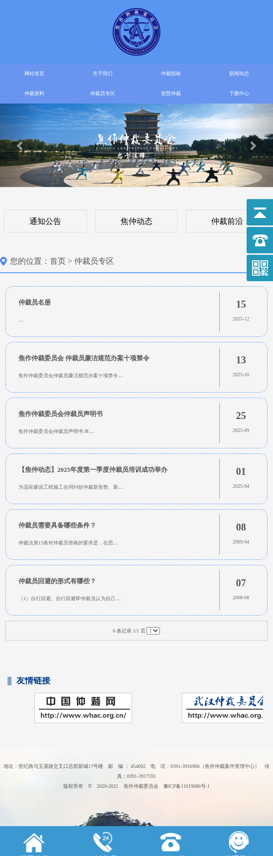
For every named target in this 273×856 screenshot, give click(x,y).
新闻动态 (239, 73)
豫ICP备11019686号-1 (186, 786)
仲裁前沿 (227, 221)
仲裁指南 (171, 73)
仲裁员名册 (34, 302)
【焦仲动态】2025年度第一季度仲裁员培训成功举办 (92, 469)
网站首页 (34, 73)
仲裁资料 (34, 93)
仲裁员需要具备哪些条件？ (57, 525)
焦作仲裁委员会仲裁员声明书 (60, 414)
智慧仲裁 (171, 93)
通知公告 (45, 221)
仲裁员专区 (102, 93)
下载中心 (239, 93)
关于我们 (103, 73)
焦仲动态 (136, 221)
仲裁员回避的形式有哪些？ (57, 581)
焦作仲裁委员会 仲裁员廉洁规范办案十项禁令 (83, 358)
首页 (58, 261)
